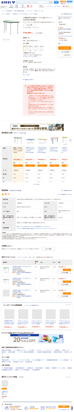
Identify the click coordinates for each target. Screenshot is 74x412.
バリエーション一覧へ (22, 257)
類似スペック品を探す (20, 133)
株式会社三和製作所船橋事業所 (64, 30)
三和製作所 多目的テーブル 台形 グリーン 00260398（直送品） (5, 393)
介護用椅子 (57, 350)
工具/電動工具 (30, 368)
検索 (56, 2)
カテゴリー (4, 6)
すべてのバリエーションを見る (30, 56)
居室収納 (4, 352)
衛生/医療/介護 (9, 10)
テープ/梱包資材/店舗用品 (7, 368)
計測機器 (47, 368)
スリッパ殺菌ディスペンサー (20, 350)
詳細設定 (51, 2)
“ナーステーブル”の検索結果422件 (31, 305)
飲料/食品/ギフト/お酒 (18, 361)
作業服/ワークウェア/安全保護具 (22, 369)
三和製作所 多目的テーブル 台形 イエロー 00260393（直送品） (21, 267)
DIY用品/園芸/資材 (36, 369)
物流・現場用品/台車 (20, 368)
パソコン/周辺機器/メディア (38, 360)
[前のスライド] (2, 316)
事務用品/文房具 (5, 360)
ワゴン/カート (39, 350)
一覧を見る (21, 377)
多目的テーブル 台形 (38, 10)
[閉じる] (71, 402)
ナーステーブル (29, 10)
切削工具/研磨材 (39, 368)
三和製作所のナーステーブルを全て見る (20, 14)
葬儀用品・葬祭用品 (58, 352)
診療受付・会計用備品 (6, 350)
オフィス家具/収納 (64, 360)
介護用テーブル (65, 350)
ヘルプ (70, 3)
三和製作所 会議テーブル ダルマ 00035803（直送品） (54, 149)
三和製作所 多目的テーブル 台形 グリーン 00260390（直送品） (21, 279)
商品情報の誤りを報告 (15, 190)
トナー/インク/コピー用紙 (23, 360)
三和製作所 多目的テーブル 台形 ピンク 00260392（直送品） (21, 291)
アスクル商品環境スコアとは (65, 194)
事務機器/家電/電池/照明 (52, 360)
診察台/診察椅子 (11, 352)
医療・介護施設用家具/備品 (19, 10)
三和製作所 (8, 14)
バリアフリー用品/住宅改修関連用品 (26, 352)
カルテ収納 (31, 350)
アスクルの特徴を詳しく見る (63, 409)
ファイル (13, 360)
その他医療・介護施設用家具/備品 (43, 352)
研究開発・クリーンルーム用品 (58, 368)
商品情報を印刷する (66, 14)
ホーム (3, 10)
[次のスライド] (72, 316)
